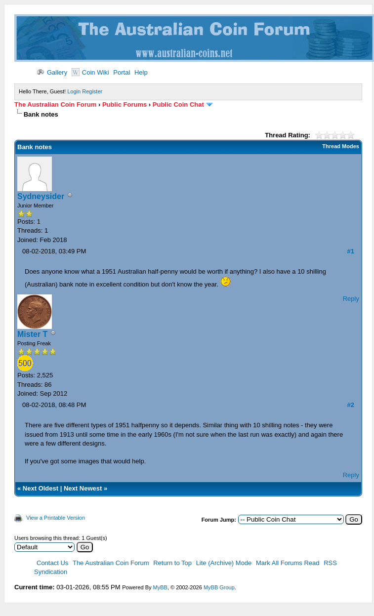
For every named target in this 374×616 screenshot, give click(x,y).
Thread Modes (340, 146)
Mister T (32, 334)
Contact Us (52, 563)
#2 (350, 405)
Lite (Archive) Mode (224, 563)
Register (92, 91)
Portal (121, 72)
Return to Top (172, 563)
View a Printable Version (55, 518)
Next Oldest (40, 488)
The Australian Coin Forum (55, 104)
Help (141, 72)
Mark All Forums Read (288, 563)
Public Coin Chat (178, 104)
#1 (350, 251)
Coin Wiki (90, 72)
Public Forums (124, 104)
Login (74, 91)
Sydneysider (40, 196)
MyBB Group (219, 587)
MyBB (160, 587)
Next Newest (83, 488)
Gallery (52, 72)
